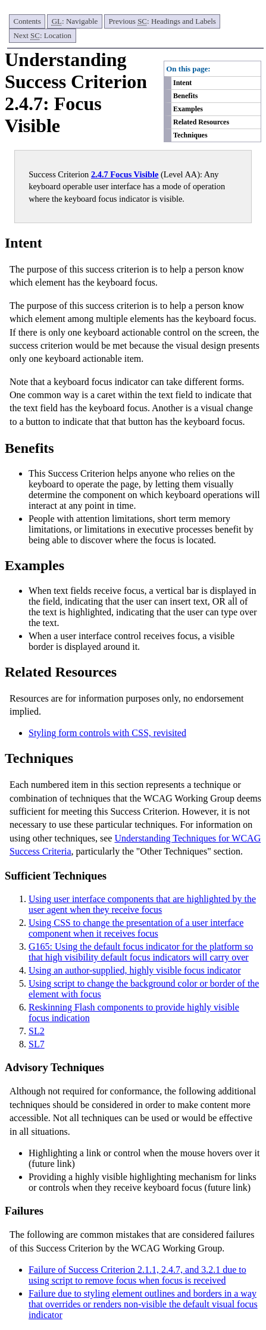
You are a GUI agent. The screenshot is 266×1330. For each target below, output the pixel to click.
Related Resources (201, 122)
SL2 (37, 1031)
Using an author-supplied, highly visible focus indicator (135, 970)
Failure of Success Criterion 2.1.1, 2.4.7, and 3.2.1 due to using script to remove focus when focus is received (137, 1275)
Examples (188, 109)
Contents (27, 21)
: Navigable (75, 21)
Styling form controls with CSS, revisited (107, 733)
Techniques (190, 135)
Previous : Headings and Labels (162, 21)
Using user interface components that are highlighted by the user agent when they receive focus (142, 904)
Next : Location (43, 35)
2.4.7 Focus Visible (125, 174)
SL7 (37, 1044)
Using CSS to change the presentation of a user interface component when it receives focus (136, 928)
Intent (182, 83)
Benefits (185, 96)
